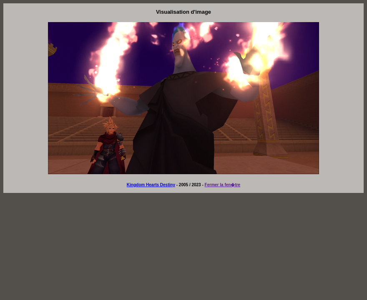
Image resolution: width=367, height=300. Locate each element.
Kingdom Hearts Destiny (151, 184)
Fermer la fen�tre (223, 184)
